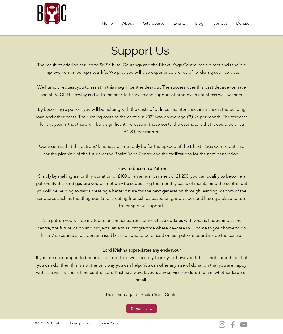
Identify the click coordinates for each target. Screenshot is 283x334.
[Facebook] (233, 324)
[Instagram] (222, 324)
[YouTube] (243, 324)
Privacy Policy (80, 323)
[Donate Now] (141, 308)
